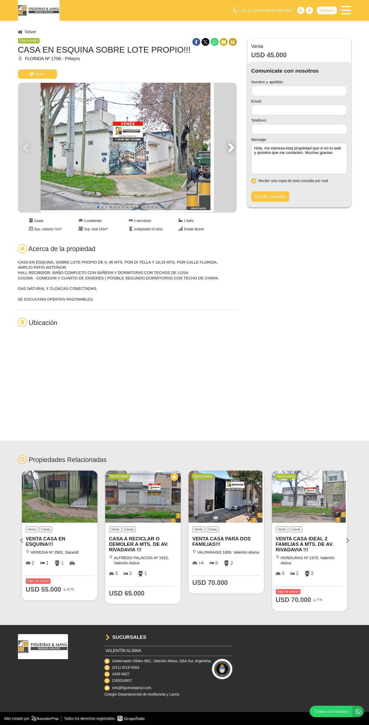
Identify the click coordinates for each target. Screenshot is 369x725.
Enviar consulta (270, 196)
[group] (127, 148)
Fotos (37, 74)
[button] (230, 147)
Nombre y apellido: (267, 82)
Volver (27, 32)
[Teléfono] (299, 129)
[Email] (299, 110)
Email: (256, 101)
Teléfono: (259, 120)
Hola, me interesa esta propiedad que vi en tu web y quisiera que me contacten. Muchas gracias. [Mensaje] (299, 158)
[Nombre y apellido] (299, 91)
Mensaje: (259, 139)
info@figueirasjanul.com (131, 688)
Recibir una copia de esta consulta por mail (289, 180)
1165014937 (122, 680)
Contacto (327, 10)
